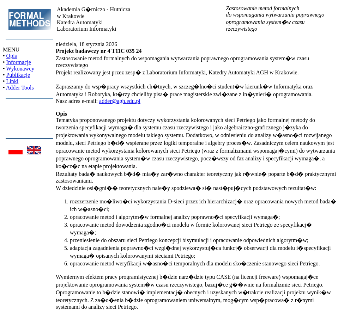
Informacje (18, 62)
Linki (12, 81)
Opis (11, 56)
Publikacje (18, 75)
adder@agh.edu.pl (119, 101)
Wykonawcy (20, 69)
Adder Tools (20, 88)
